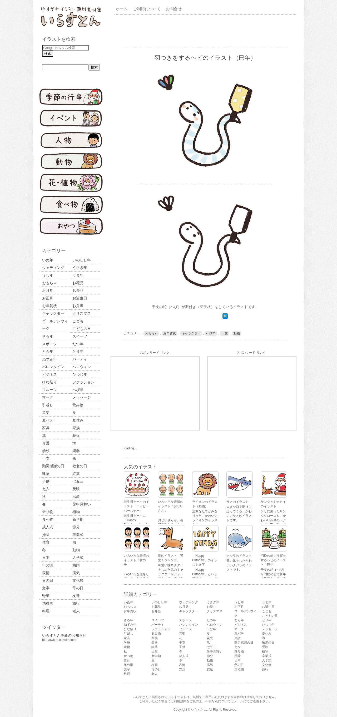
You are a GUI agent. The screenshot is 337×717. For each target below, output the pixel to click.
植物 (76, 512)
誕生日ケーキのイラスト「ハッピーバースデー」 (136, 506)
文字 (45, 588)
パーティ (79, 359)
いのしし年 (81, 260)
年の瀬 (47, 565)
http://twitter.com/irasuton (59, 640)
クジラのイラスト (239, 556)
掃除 (45, 535)
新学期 (77, 519)
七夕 (45, 489)
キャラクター (53, 313)
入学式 (77, 557)
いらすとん (199, 709)
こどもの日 (81, 329)
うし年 (47, 275)
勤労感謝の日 (53, 466)
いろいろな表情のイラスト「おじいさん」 (170, 506)
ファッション (83, 382)
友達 (76, 596)
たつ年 (77, 344)
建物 (45, 474)
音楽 (45, 412)
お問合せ (174, 9)
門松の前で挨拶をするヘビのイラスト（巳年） (273, 560)
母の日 (77, 588)
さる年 (47, 336)
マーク (47, 397)
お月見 (47, 290)
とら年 (47, 351)
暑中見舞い (81, 504)
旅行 (76, 603)
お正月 (47, 298)
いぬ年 (47, 260)
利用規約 (180, 701)
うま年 (77, 275)
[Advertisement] (206, 30)
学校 (45, 451)
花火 (76, 435)
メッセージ (81, 397)
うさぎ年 (79, 267)
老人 (76, 611)
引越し (47, 405)
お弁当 (77, 306)
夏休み (77, 420)
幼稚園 (47, 603)
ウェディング (53, 267)
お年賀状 (49, 306)
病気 (76, 573)
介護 (45, 443)
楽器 (76, 451)
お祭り (77, 290)
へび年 (77, 390)
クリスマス (81, 313)
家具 (45, 428)
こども (77, 321)
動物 (76, 550)
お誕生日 (79, 298)
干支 (45, 458)
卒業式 (77, 535)
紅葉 (76, 474)
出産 (76, 496)
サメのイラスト (237, 502)
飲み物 (77, 405)
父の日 (47, 580)
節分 (76, 527)
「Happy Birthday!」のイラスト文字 (204, 560)
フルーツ (49, 390)
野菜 (45, 596)
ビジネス (49, 374)
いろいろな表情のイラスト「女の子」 (136, 560)
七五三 (77, 481)
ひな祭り (49, 382)
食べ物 (47, 519)
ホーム (122, 9)
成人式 (47, 527)
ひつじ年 (79, 374)
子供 (45, 481)
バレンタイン (53, 367)
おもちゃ (49, 283)
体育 (45, 542)
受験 (76, 489)
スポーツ (49, 344)
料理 (45, 611)
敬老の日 (79, 466)
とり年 (77, 351)
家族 (76, 428)
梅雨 (76, 565)
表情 (45, 573)
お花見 (77, 283)
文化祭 (77, 580)
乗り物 (47, 512)
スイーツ (79, 336)
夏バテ (47, 420)
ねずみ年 (49, 359)
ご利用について (147, 9)
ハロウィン (81, 367)
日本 (45, 557)
